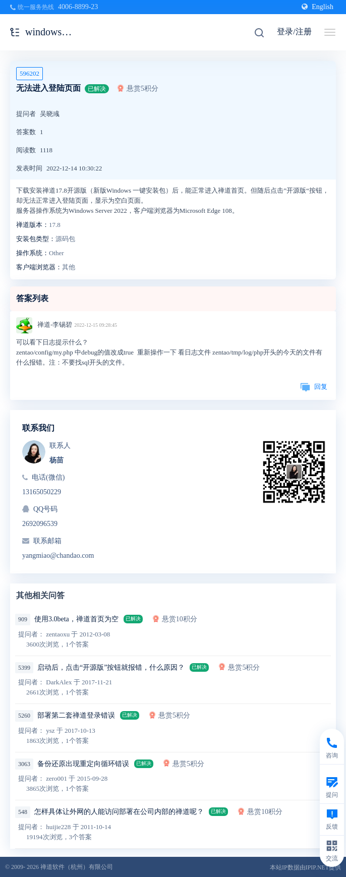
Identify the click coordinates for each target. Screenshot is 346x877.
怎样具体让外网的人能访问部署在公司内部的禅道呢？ (119, 811)
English (317, 7)
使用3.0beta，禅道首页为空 (76, 619)
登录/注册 (294, 31)
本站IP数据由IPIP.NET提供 (305, 867)
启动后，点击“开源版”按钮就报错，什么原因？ (111, 667)
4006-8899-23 (78, 7)
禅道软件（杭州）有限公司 (76, 866)
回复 (313, 386)
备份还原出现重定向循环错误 (83, 764)
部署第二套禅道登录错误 (76, 715)
